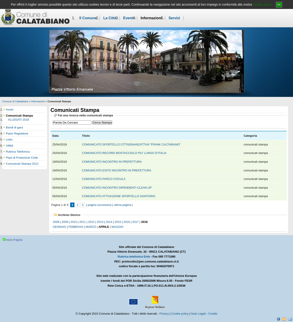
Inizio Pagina (14, 239)
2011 (82, 222)
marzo (91, 226)
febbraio (76, 226)
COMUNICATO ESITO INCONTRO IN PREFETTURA (117, 170)
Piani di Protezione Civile (22, 157)
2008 (56, 222)
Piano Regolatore (17, 133)
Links (9, 139)
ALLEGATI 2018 (18, 119)
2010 (73, 222)
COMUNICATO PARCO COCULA (104, 179)
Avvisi (9, 109)
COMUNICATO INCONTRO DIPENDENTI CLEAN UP (117, 187)
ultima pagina (122, 205)
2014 (109, 222)
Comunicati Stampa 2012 (22, 163)
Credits (212, 313)
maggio (117, 226)
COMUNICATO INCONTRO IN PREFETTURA (112, 161)
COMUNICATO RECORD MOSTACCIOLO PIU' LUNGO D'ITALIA (124, 153)
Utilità (9, 145)
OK (279, 4)
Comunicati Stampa (19, 115)
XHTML (290, 319)
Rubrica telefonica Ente (134, 256)
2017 (135, 222)
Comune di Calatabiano (15, 101)
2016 (126, 222)
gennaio (59, 226)
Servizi (174, 18)
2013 (100, 222)
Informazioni (151, 18)
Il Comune (88, 18)
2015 (118, 222)
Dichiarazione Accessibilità (278, 319)
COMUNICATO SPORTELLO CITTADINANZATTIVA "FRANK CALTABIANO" (131, 144)
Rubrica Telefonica (18, 151)
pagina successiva (99, 205)
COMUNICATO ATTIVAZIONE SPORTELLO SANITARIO (119, 196)
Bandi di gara (14, 127)
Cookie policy (262, 4)
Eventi (128, 18)
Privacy (164, 313)
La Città (109, 18)
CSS (284, 319)
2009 (65, 222)
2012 (91, 222)
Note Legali (198, 313)
